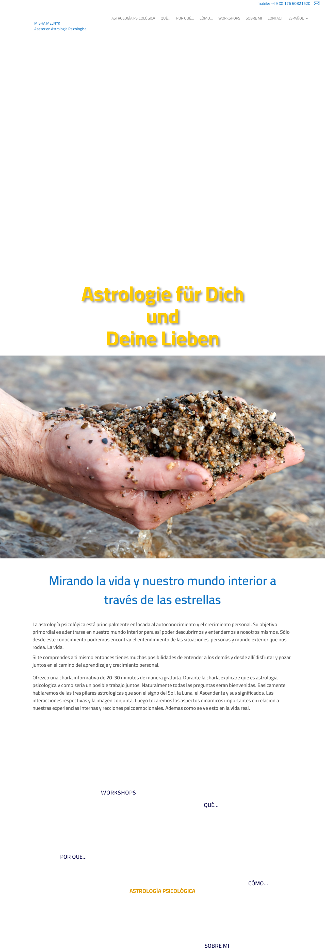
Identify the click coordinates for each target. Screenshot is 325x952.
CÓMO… (206, 18)
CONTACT (275, 18)
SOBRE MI (254, 18)
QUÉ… (166, 18)
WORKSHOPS (229, 18)
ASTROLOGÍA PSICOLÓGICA (133, 18)
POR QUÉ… (185, 18)
